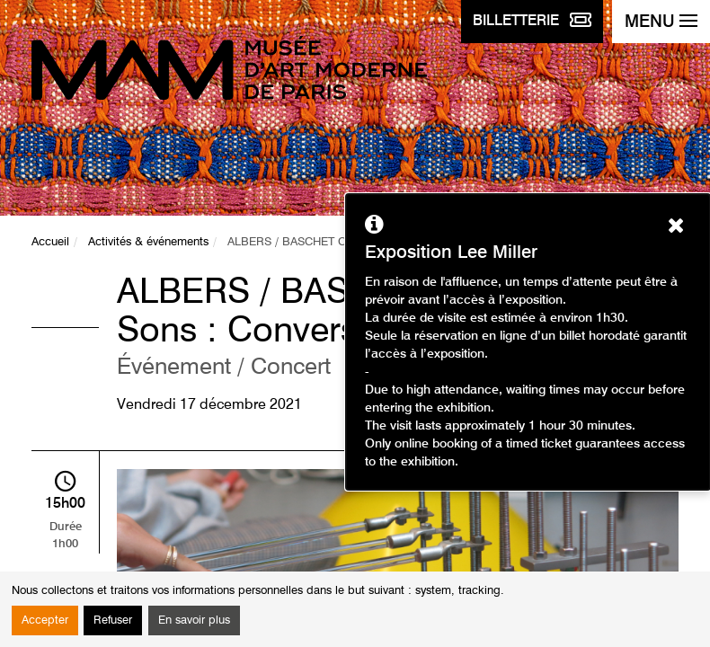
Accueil (50, 242)
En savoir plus (194, 620)
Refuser (112, 620)
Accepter (45, 620)
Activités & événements (148, 242)
